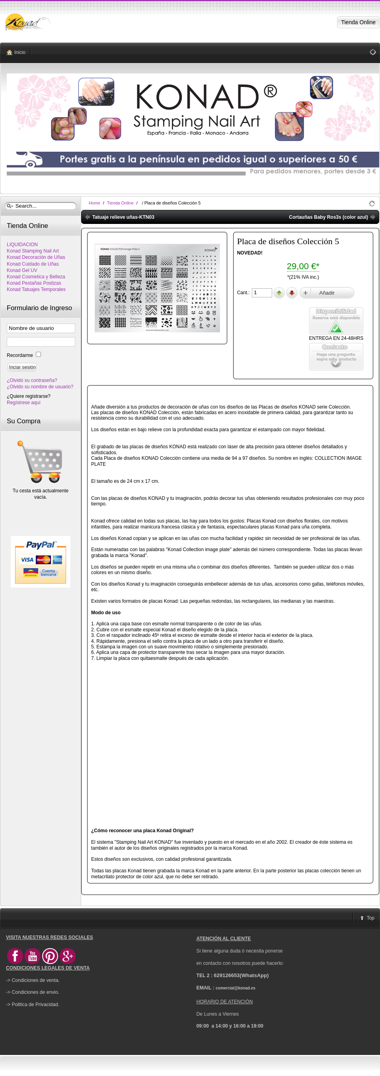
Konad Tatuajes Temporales (36, 289)
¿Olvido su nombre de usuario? (40, 387)
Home (94, 203)
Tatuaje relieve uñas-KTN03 (123, 217)
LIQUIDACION (22, 244)
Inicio (19, 52)
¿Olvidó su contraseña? (32, 380)
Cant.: (244, 292)
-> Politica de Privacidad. (32, 1004)
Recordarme (20, 355)
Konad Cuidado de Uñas (33, 264)
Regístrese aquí (24, 402)
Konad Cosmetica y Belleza (36, 277)
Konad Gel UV (22, 270)
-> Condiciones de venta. (33, 980)
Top (370, 918)
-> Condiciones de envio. (32, 992)
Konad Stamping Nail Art (33, 251)
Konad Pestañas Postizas (34, 283)
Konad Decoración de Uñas (36, 257)
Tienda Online (120, 203)
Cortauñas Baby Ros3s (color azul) (328, 217)
